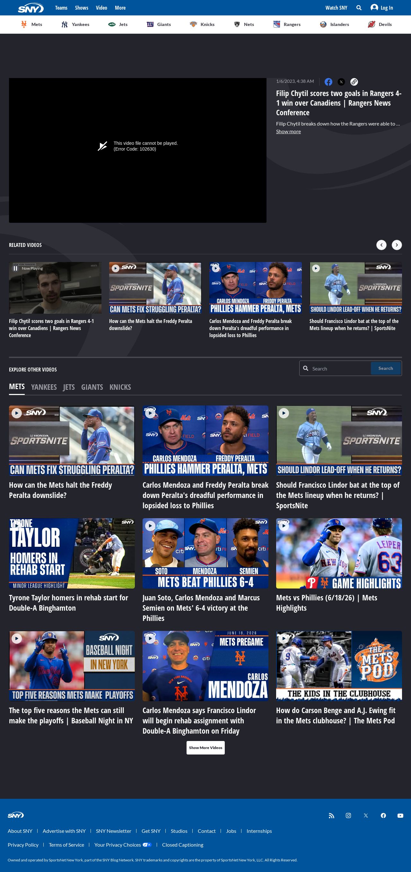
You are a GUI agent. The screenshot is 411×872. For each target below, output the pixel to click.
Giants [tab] (92, 386)
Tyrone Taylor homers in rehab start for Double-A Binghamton (68, 602)
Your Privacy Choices (117, 844)
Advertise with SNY (64, 831)
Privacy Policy (23, 844)
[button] (382, 7)
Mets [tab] (17, 386)
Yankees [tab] (44, 386)
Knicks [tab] (120, 386)
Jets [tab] (69, 386)
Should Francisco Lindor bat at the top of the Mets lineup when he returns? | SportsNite (337, 494)
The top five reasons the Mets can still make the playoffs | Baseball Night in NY (71, 715)
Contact (207, 831)
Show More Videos (205, 747)
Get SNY (151, 831)
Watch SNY (336, 7)
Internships (259, 831)
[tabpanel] (205, 579)
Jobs (231, 831)
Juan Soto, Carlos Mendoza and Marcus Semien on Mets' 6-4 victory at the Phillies (201, 607)
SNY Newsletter (113, 831)
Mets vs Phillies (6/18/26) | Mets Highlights (326, 602)
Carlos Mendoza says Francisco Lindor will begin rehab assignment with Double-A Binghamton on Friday (199, 720)
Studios (179, 831)
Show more (288, 131)
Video (101, 7)
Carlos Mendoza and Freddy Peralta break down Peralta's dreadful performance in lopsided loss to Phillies (205, 494)
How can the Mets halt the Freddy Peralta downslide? (60, 489)
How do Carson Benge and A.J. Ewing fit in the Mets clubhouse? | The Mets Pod (336, 715)
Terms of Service (66, 844)
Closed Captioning (182, 844)
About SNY (20, 831)
